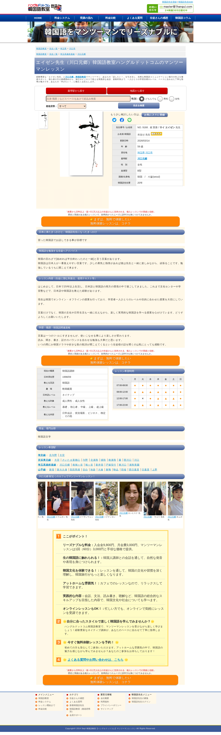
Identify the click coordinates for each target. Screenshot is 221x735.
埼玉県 (63, 48)
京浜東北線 (44, 460)
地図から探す (137, 90)
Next (179, 485)
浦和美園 (134, 464)
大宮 (62, 455)
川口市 (72, 48)
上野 (154, 469)
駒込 (116, 469)
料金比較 (110, 17)
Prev (41, 485)
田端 (123, 469)
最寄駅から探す (76, 90)
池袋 (92, 469)
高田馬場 (75, 469)
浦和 (103, 460)
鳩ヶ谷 (89, 464)
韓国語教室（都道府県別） (80, 710)
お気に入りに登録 (154, 114)
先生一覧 (53, 48)
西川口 (128, 460)
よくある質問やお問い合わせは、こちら (95, 659)
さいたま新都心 (71, 460)
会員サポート (76, 715)
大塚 (100, 469)
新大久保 (62, 469)
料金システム (62, 17)
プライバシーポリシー (111, 705)
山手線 (42, 469)
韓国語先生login (185, 2)
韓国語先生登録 (169, 2)
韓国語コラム (183, 17)
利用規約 (105, 701)
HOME (38, 17)
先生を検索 (138, 105)
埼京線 (42, 455)
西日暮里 (134, 469)
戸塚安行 (111, 464)
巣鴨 (108, 469)
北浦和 (94, 460)
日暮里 (146, 469)
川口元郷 (82, 54)
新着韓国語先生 (77, 705)
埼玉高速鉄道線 (67, 54)
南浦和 (112, 460)
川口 (136, 460)
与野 (85, 460)
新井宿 (99, 464)
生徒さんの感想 (159, 17)
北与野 (53, 455)
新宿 (51, 469)
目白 (85, 469)
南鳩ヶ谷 (78, 464)
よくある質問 (134, 17)
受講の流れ (86, 17)
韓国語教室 (41, 48)
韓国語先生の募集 (140, 698)
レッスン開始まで (47, 705)
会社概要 (105, 698)
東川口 (123, 464)
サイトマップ (107, 709)
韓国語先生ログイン (141, 701)
